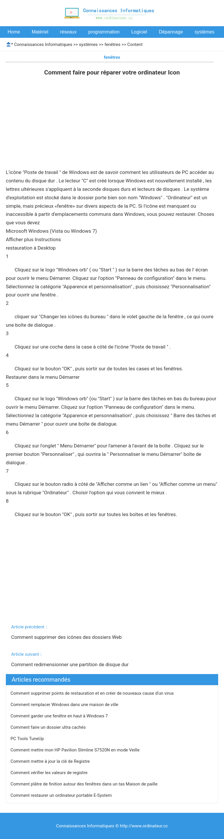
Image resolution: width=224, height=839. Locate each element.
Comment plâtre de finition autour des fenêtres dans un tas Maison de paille (84, 784)
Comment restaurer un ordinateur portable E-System (61, 795)
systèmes (204, 31)
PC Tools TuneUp (27, 738)
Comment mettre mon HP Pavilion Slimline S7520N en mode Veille (75, 750)
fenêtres (112, 44)
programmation (104, 31)
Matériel (40, 31)
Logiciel (139, 31)
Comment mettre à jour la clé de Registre (50, 761)
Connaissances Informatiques (43, 44)
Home (14, 31)
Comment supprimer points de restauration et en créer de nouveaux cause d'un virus (92, 693)
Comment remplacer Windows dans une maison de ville (64, 704)
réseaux (68, 31)
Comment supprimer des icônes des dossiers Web (67, 637)
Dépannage (171, 31)
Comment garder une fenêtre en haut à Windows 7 (59, 716)
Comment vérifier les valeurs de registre (49, 772)
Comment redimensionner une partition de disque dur (70, 664)
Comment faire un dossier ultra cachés (48, 727)
